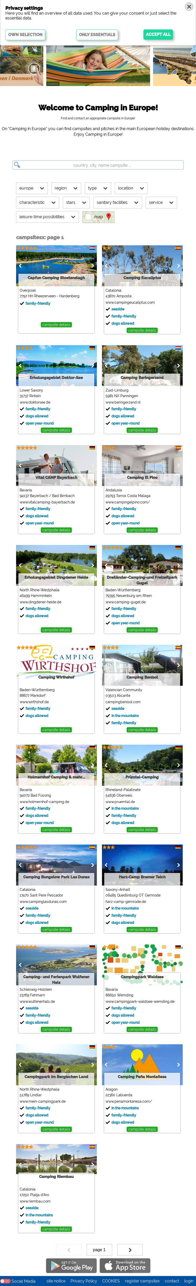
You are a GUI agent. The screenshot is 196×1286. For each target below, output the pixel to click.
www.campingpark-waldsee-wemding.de (139, 1001)
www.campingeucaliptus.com (129, 302)
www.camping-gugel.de (125, 602)
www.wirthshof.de (33, 702)
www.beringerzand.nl (122, 402)
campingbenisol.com (122, 702)
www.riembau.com (34, 1201)
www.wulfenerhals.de (36, 1001)
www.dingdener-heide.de (39, 602)
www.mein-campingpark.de (42, 1101)
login (188, 1281)
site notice (56, 1281)
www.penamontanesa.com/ (128, 1101)
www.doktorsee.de (34, 402)
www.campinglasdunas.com (42, 902)
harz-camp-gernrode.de (125, 902)
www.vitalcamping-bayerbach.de (46, 502)
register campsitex (142, 1281)
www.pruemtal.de (119, 802)
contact (172, 1281)
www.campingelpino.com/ (127, 502)
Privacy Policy (84, 1281)
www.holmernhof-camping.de (43, 802)
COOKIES (111, 1281)
